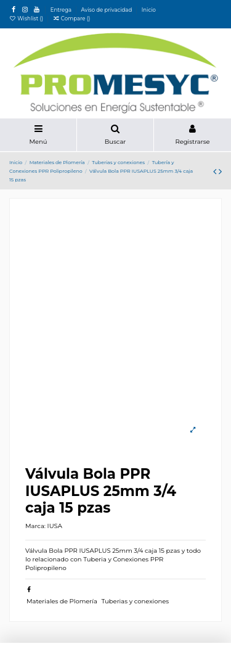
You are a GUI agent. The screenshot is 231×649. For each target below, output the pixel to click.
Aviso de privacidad (107, 10)
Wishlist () (26, 18)
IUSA (54, 526)
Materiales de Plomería (61, 601)
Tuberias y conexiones (135, 601)
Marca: (35, 526)
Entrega (62, 10)
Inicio (149, 10)
